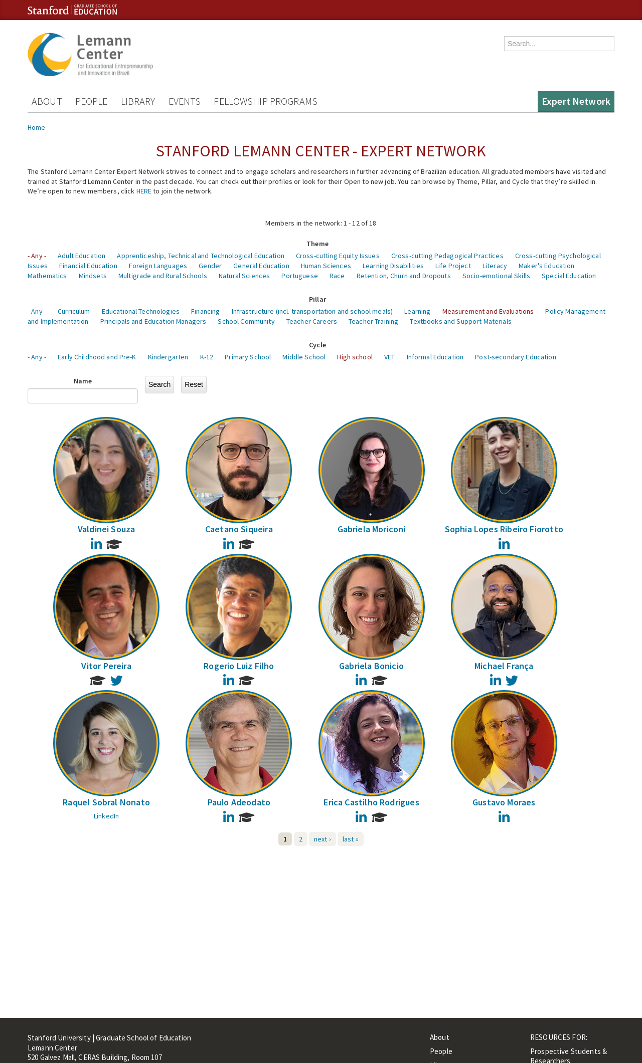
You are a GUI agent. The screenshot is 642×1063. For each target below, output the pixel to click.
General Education (261, 265)
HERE (144, 190)
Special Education (569, 275)
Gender (210, 265)
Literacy (495, 265)
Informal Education (435, 356)
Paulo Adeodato (239, 802)
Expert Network (576, 101)
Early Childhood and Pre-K (97, 356)
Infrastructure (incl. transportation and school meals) (312, 311)
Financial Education (88, 265)
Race (337, 275)
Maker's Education (546, 265)
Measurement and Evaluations (488, 311)
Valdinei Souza (106, 529)
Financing (205, 311)
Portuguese (299, 275)
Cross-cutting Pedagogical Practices (447, 255)
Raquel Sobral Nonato (106, 802)
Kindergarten (168, 356)
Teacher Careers (311, 321)
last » (351, 838)
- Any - (37, 255)
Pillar (317, 299)
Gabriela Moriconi (372, 529)
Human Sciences (326, 265)
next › (322, 838)
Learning (417, 311)
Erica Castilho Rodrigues (371, 802)
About (47, 101)
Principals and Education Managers (153, 321)
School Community (246, 321)
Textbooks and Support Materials (460, 321)
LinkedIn (106, 815)
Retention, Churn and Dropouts (404, 275)
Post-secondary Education (515, 356)
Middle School (304, 356)
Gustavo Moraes (504, 802)
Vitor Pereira (106, 666)
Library (138, 101)
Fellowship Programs (265, 101)
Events (185, 101)
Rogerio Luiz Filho (239, 666)
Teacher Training (373, 321)
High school (355, 356)
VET (389, 356)
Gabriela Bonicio (371, 666)
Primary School (248, 356)
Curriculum (74, 311)
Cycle (317, 344)
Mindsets (93, 275)
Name (83, 380)
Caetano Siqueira (239, 529)
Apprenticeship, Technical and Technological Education (200, 255)
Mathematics (47, 275)
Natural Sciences (244, 275)
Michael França (504, 666)
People (91, 101)
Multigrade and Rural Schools (162, 275)
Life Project (453, 265)
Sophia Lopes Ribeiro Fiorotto (504, 529)
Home (37, 127)
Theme (317, 243)
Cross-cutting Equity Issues (338, 255)
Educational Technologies (141, 311)
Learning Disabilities (393, 265)
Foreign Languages (158, 265)
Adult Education (81, 255)
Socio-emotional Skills (496, 275)
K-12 (207, 356)
